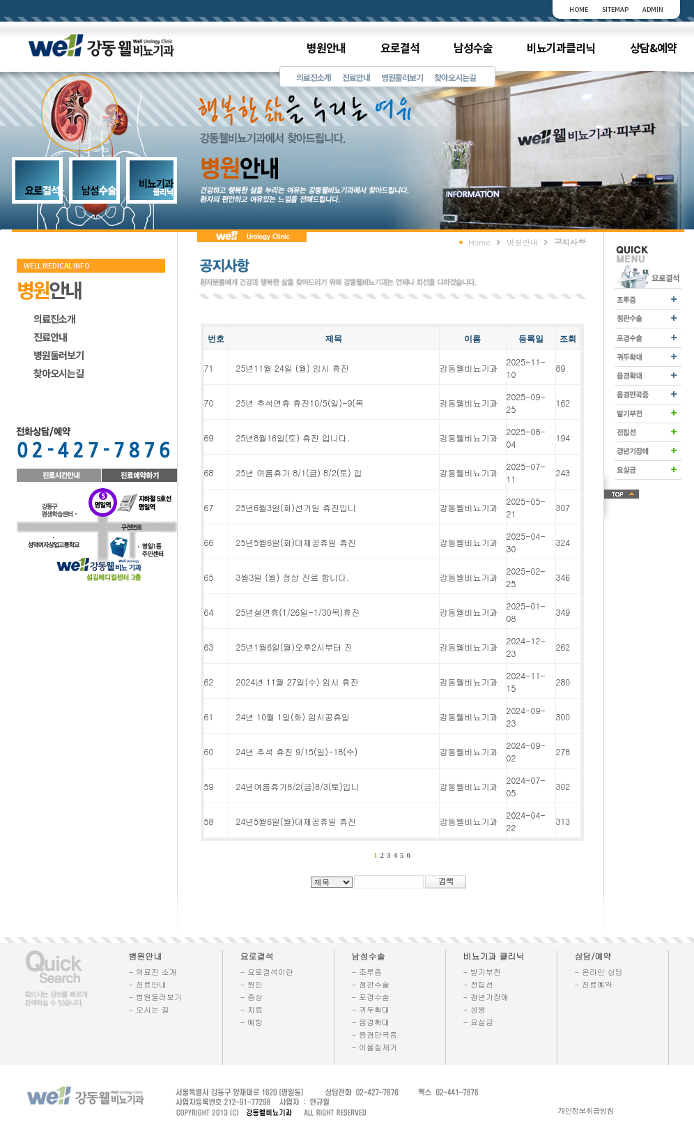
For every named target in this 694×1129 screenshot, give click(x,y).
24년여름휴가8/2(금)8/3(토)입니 (298, 786)
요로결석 (399, 47)
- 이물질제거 (375, 1047)
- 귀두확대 (371, 1009)
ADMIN (652, 9)
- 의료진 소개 (153, 972)
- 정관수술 (371, 984)
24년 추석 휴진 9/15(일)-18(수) (297, 751)
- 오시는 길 (149, 1009)
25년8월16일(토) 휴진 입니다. (293, 438)
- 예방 (251, 1022)
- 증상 (251, 997)
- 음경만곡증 (375, 1034)
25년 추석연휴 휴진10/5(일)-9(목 (300, 403)
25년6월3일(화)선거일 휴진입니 (296, 507)
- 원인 (251, 984)
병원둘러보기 (402, 77)
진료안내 (356, 77)
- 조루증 (367, 972)
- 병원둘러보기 (156, 997)
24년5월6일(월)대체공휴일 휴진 (296, 821)
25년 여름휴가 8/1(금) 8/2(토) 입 (299, 472)
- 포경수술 (371, 997)
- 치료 (251, 1009)
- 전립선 (478, 984)
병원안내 (326, 47)
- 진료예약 (594, 984)
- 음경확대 (371, 1022)
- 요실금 (478, 1022)
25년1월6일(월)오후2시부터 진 (294, 647)
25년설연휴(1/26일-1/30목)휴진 (298, 612)
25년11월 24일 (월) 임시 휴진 (292, 368)
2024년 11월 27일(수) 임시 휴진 (297, 682)
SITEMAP (615, 9)
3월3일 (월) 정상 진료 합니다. (293, 577)
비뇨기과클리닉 (561, 47)
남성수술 (473, 47)
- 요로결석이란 (267, 972)
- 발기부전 (482, 972)
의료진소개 (313, 77)
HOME (578, 9)
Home (479, 242)
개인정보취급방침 (586, 1110)
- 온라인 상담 (599, 972)
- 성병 (474, 1009)
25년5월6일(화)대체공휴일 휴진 (296, 542)
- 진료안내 (148, 984)
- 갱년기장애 (486, 997)
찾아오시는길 (455, 77)
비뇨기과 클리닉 (494, 956)
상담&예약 (653, 47)
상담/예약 (593, 956)
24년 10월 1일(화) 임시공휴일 (293, 716)
